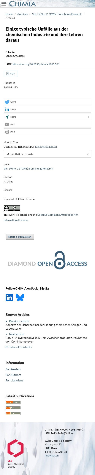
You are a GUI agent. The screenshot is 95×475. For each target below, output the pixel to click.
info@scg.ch (52, 455)
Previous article (19, 321)
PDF (12, 73)
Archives (22, 14)
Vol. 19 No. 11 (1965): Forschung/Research (57, 14)
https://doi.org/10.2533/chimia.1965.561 (35, 64)
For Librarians (14, 380)
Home (9, 14)
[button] (47, 102)
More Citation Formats (20, 154)
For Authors (13, 374)
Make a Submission (19, 236)
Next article (16, 334)
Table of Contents (20, 347)
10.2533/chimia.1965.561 (46, 147)
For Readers (13, 369)
